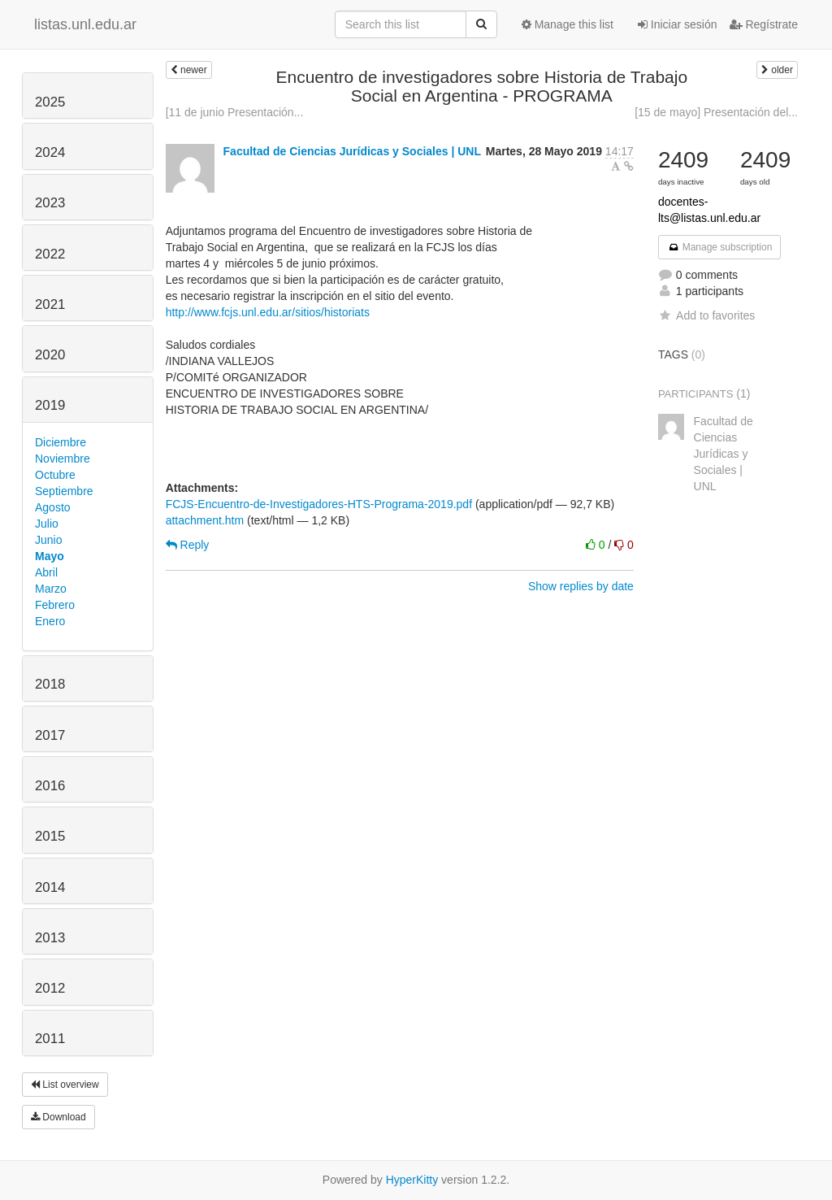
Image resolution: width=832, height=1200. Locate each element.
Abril (46, 572)
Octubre (55, 474)
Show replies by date (581, 586)
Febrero (55, 604)
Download (58, 1117)
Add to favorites (706, 315)
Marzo (51, 588)
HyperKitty (412, 1179)
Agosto (53, 507)
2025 (50, 102)
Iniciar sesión (677, 24)
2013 (50, 938)
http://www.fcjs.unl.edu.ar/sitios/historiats (268, 312)
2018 (50, 684)
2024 (50, 152)
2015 (50, 836)
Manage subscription (720, 247)
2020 (50, 355)
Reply (188, 544)
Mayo (49, 556)
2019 (50, 405)
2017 (50, 735)
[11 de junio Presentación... (235, 112)
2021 (50, 304)
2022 (50, 254)
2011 (50, 1038)
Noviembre (62, 458)
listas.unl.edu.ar (85, 24)
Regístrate (764, 24)
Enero (50, 621)
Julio (46, 523)
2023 (50, 203)
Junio (48, 539)
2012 (50, 988)
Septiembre (64, 491)
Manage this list (567, 24)
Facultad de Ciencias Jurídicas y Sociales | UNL (352, 151)
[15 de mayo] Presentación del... (716, 112)
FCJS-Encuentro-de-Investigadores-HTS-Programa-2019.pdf (319, 504)
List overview (65, 1084)
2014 (50, 887)
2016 (50, 785)
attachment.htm (205, 520)
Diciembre (60, 442)
